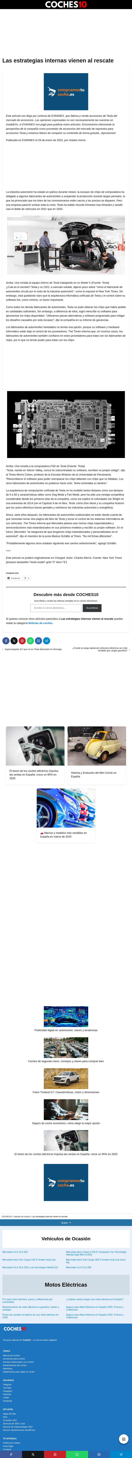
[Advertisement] (66, 33)
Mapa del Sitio (9, 1414)
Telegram (7, 1384)
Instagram (7, 1391)
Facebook (7, 1401)
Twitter (6, 1397)
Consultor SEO (10, 1420)
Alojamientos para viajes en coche (18, 1372)
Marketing (7, 1368)
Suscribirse (92, 608)
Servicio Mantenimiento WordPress (19, 1430)
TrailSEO (26, 1340)
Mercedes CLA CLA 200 (15, 1252)
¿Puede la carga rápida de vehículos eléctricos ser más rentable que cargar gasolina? (100, 649)
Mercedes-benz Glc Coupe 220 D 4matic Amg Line (29, 1259)
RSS (5, 1417)
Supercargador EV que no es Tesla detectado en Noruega (33, 649)
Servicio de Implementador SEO (18, 1427)
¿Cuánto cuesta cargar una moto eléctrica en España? (94, 1299)
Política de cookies (11, 1443)
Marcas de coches (11, 1355)
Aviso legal (8, 1446)
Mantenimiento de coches (15, 1365)
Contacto (7, 1449)
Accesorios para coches (14, 1359)
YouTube (7, 1388)
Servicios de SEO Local (14, 1423)
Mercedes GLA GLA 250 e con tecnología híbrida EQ (30, 1267)
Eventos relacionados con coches (18, 1362)
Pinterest (7, 1394)
